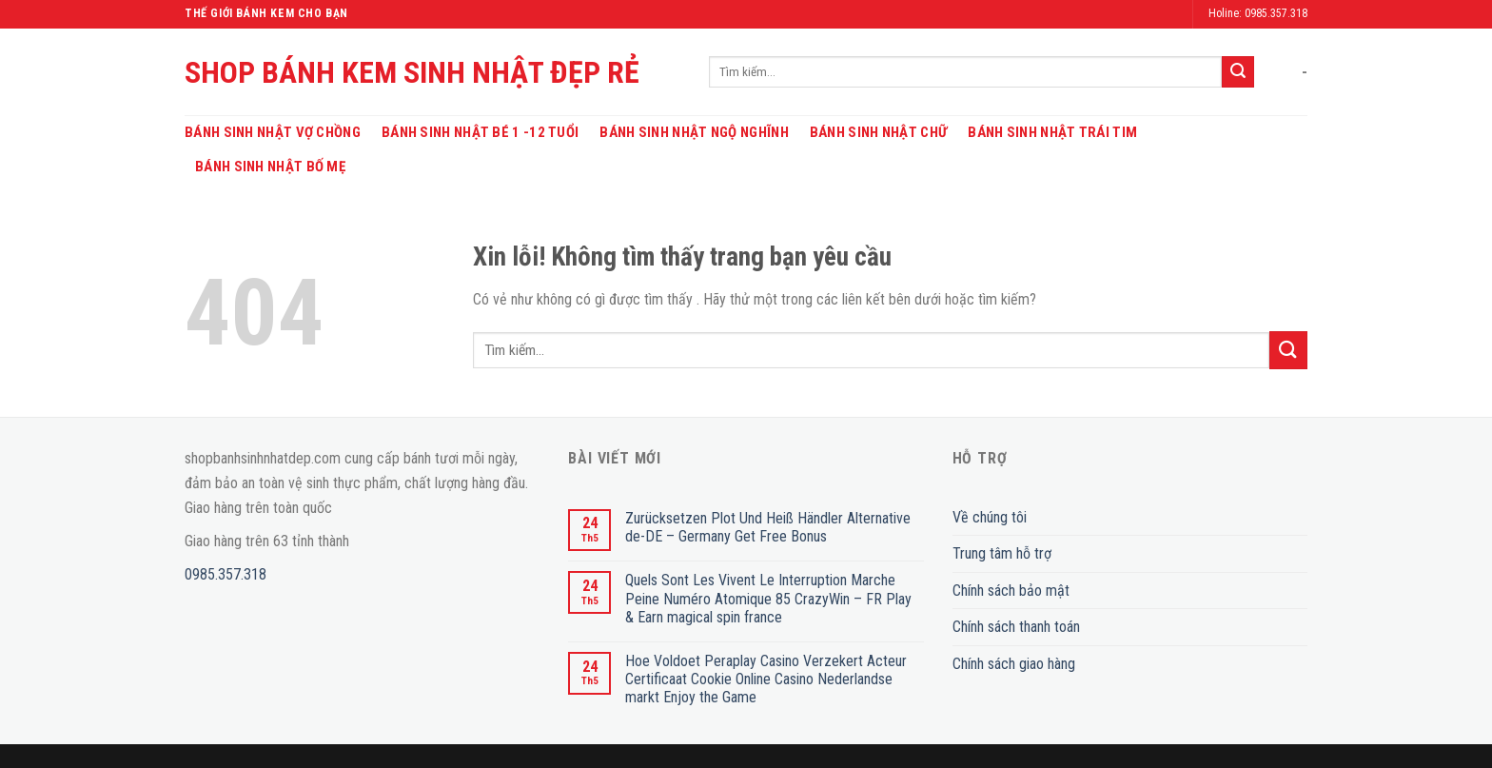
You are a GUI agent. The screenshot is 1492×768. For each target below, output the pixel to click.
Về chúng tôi (989, 517)
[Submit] (1238, 72)
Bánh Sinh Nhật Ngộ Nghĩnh (694, 132)
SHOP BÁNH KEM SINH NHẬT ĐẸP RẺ (412, 72)
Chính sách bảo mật (1011, 590)
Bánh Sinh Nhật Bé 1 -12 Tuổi (480, 132)
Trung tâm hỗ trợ (1001, 553)
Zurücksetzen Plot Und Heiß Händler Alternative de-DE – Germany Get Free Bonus (768, 527)
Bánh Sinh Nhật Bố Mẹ (270, 166)
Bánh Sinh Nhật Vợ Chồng (273, 132)
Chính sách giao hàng (1013, 664)
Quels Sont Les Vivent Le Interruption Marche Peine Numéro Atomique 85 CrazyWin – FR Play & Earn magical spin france (768, 598)
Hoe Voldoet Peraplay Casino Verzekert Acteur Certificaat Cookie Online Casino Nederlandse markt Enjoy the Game (766, 679)
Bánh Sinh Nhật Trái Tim (1052, 132)
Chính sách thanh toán (1016, 627)
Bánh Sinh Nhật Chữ (878, 132)
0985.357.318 (225, 574)
